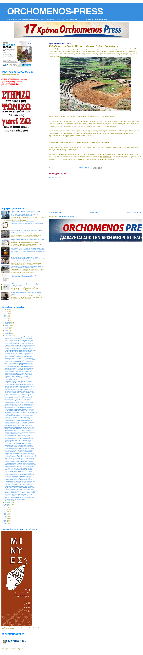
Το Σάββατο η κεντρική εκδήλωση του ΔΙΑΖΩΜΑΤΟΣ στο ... (19, 432)
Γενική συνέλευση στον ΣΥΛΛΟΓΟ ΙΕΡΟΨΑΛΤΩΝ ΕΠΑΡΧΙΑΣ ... (21, 456)
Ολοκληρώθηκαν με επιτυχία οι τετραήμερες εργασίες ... (19, 479)
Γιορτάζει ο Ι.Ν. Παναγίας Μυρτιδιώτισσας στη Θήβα (18, 425)
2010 (5, 311)
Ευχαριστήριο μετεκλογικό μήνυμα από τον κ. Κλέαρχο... (19, 391)
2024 (5, 520)
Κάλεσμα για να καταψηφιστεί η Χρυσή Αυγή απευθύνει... (19, 366)
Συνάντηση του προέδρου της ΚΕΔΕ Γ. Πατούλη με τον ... (19, 361)
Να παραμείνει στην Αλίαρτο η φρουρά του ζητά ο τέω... (19, 400)
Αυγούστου (8, 333)
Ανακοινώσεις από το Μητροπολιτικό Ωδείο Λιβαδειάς (18, 494)
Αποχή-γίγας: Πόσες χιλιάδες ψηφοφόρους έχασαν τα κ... (19, 405)
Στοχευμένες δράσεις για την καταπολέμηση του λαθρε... (19, 402)
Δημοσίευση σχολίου (55, 177)
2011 (5, 313)
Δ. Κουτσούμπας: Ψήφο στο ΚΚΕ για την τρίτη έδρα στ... (19, 378)
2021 (5, 515)
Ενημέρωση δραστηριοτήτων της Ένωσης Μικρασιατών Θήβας (20, 455)
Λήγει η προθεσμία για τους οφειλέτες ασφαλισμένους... (19, 356)
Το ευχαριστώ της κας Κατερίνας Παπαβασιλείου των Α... (19, 404)
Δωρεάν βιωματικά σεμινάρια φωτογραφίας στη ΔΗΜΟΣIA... (20, 360)
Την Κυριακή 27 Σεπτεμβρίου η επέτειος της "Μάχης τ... (18, 443)
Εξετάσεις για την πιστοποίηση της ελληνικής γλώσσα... (18, 338)
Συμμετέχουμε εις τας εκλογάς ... (12, 379)
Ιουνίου (7, 330)
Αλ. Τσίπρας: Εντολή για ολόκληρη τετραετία (15, 387)
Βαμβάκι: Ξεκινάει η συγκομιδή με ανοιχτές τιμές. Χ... (18, 394)
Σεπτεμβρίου (8, 335)
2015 (5, 320)
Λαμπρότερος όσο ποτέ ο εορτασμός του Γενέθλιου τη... (19, 427)
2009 (5, 309)
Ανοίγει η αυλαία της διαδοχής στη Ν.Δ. (14, 433)
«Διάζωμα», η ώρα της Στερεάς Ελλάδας (14, 499)
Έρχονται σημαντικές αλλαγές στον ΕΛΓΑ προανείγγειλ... (19, 451)
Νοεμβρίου (8, 502)
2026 (5, 523)
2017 (5, 507)
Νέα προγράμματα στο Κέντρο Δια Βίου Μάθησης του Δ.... (19, 437)
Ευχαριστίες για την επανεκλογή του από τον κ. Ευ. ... (18, 419)
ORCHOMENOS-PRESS (55, 11)
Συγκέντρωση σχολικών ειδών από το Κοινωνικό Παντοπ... (19, 341)
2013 (5, 317)
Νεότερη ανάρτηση (55, 212)
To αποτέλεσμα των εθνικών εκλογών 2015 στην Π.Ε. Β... (19, 386)
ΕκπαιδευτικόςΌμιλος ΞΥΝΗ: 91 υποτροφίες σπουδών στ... (19, 422)
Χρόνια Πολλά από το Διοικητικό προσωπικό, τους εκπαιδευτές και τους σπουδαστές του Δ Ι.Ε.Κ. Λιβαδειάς (27, 222)
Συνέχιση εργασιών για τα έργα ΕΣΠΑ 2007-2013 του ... (19, 482)
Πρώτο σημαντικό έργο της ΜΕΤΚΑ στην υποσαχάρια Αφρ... (20, 364)
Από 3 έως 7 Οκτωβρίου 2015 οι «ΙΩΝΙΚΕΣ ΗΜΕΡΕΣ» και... (20, 492)
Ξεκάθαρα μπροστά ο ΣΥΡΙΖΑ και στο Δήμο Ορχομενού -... (19, 381)
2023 (5, 518)
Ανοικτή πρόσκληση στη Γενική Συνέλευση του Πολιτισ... (19, 371)
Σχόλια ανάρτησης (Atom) (66, 216)
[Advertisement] (96, 194)
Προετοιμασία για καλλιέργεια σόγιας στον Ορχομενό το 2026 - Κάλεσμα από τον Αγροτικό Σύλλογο (27, 266)
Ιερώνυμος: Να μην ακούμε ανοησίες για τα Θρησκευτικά (19, 458)
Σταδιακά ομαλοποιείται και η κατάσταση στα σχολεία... (18, 484)
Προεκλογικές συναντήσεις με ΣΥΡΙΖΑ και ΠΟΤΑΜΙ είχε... (19, 358)
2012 (5, 315)
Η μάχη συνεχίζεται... (9, 414)
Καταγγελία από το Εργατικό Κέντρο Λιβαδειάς (16, 423)
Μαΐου (7, 328)
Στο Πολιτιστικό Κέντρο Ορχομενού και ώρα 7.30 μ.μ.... (18, 450)
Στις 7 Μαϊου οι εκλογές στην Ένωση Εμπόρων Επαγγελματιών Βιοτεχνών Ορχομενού (24, 275)
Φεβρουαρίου (9, 323)
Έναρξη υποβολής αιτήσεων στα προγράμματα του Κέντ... (19, 466)
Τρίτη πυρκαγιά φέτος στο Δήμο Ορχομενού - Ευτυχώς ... (19, 396)
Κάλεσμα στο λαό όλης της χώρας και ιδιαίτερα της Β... (18, 351)
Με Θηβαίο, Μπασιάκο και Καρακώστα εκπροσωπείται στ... (19, 389)
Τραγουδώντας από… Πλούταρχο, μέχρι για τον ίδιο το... (19, 428)
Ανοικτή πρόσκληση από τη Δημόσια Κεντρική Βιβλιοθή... (19, 410)
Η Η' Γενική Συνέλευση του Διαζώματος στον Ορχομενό (18, 468)
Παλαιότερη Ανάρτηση (134, 212)
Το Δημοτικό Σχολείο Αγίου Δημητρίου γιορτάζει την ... (18, 476)
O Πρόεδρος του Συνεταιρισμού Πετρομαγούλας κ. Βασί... (19, 459)
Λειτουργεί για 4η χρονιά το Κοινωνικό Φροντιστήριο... (18, 471)
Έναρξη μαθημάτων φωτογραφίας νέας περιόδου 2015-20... (20, 350)
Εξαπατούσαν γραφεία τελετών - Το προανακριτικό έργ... (19, 438)
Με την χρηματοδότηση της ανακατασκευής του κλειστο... (19, 409)
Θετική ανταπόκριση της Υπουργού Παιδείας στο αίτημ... (19, 368)
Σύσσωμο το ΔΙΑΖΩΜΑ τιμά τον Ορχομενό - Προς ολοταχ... (19, 448)
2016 (5, 506)
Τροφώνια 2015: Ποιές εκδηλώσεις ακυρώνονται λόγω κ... (19, 392)
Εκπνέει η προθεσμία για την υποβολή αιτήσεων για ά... (19, 430)
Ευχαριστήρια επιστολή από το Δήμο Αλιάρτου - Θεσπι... (19, 415)
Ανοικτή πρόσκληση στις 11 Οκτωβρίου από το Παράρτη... (19, 474)
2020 (5, 513)
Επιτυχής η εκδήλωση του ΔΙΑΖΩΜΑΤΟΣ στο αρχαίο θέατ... (20, 497)
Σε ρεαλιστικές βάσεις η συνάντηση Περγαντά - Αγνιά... (18, 374)
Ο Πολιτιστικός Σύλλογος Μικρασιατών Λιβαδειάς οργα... (19, 496)
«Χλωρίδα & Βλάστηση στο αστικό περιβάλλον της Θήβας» (19, 463)
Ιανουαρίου (8, 322)
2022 (5, 516)
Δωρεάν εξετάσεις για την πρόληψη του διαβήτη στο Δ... (19, 355)
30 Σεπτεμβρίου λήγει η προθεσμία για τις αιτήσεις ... (18, 445)
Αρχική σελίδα (94, 212)
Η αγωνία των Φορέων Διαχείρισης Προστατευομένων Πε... (19, 489)
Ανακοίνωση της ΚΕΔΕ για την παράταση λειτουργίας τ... (19, 473)
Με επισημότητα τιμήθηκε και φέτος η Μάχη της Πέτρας (18, 486)
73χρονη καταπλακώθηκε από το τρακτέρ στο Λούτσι (18, 373)
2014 (5, 318)
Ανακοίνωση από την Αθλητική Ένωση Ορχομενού (17, 399)
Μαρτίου (7, 325)
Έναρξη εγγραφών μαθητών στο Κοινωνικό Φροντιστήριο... (19, 345)
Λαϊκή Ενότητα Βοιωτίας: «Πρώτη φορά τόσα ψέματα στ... (19, 340)
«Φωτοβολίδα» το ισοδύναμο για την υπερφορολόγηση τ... (19, 441)
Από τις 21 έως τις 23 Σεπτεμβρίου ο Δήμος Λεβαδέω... (18, 363)
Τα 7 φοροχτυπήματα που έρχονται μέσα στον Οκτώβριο (19, 461)
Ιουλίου (7, 332)
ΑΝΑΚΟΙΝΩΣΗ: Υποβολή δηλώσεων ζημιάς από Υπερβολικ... (20, 464)
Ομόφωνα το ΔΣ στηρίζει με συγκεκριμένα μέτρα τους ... (19, 407)
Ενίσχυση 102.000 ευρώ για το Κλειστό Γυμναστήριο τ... (19, 343)
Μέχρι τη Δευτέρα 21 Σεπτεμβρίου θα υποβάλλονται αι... (19, 353)
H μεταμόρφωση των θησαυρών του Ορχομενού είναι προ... (20, 481)
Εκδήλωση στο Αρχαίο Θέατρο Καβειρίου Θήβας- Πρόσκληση (20, 412)
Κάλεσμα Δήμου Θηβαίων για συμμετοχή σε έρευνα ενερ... (19, 487)
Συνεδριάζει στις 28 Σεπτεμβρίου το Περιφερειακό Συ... (18, 420)
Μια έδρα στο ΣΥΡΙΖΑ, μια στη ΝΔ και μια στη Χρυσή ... (18, 382)
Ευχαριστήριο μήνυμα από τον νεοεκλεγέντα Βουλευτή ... (19, 397)
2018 (5, 509)
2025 (5, 522)
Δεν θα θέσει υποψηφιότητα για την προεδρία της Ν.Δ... (18, 478)
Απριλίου (7, 327)
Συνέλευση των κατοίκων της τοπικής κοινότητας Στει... (18, 417)
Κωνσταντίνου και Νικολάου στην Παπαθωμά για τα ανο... (19, 346)
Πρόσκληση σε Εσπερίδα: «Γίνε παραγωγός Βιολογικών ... (19, 453)
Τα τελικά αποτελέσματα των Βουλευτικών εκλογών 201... (19, 384)
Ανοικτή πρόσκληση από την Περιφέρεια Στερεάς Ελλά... (19, 446)
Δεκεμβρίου (8, 504)
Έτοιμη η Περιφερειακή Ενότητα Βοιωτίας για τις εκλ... (18, 369)
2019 (5, 511)
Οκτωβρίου (8, 501)
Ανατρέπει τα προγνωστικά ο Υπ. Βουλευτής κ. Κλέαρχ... (19, 348)
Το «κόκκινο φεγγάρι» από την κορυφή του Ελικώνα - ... (18, 440)
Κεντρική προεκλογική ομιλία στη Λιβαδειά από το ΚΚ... (18, 337)
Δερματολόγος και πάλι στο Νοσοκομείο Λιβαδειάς (17, 435)
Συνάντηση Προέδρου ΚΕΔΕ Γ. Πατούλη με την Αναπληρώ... (20, 491)
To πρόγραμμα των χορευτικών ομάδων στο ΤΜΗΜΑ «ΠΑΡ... (20, 469)
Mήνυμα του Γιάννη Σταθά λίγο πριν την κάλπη (16, 376)
